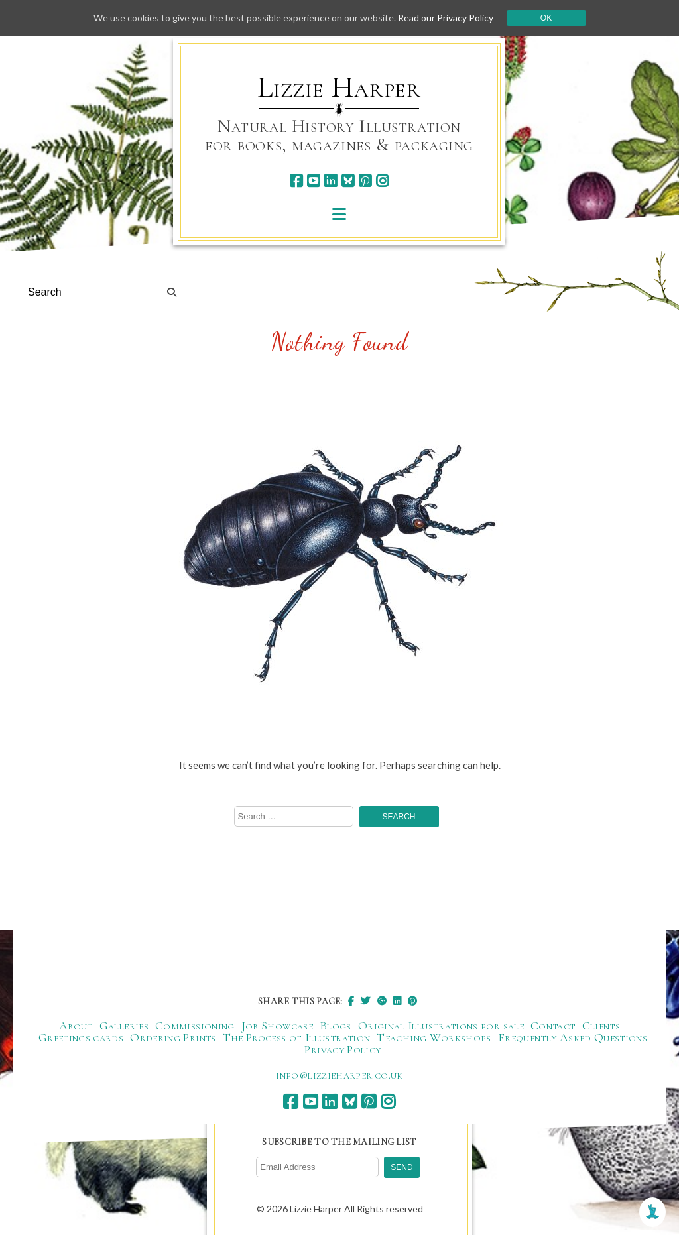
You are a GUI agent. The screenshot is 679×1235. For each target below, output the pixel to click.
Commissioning (195, 1025)
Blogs (335, 1025)
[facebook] (296, 181)
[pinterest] (365, 181)
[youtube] (313, 181)
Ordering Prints (173, 1037)
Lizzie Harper (339, 87)
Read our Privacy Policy (445, 17)
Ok (546, 18)
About (76, 1025)
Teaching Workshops (434, 1037)
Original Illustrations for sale (441, 1025)
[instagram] (382, 181)
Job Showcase (277, 1025)
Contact (553, 1025)
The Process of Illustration (297, 1037)
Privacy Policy (342, 1049)
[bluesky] (347, 181)
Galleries (124, 1025)
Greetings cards (80, 1037)
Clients (601, 1025)
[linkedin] (330, 181)
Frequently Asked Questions (572, 1037)
